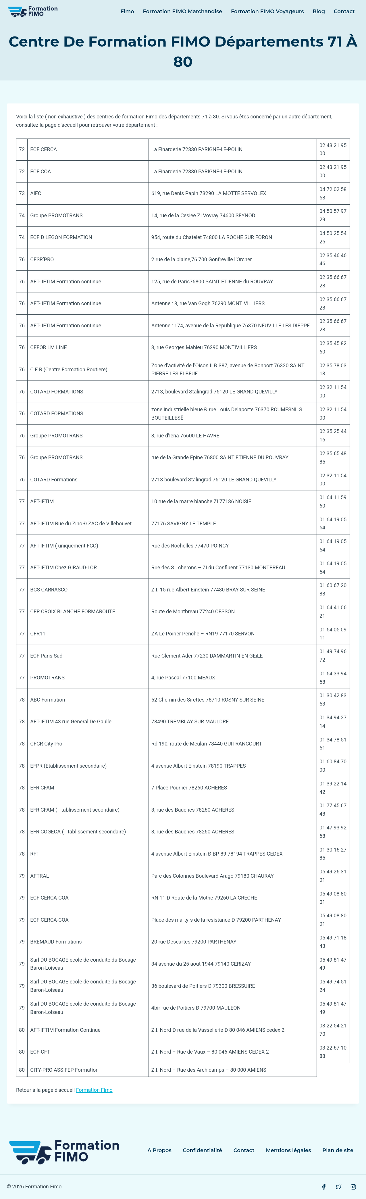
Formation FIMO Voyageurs (267, 11)
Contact (344, 11)
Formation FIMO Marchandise (182, 11)
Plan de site (337, 1150)
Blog (319, 11)
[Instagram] (353, 1187)
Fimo (127, 11)
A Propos (159, 1150)
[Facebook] (324, 1187)
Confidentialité (202, 1150)
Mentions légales (288, 1150)
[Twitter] (338, 1187)
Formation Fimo (94, 1090)
